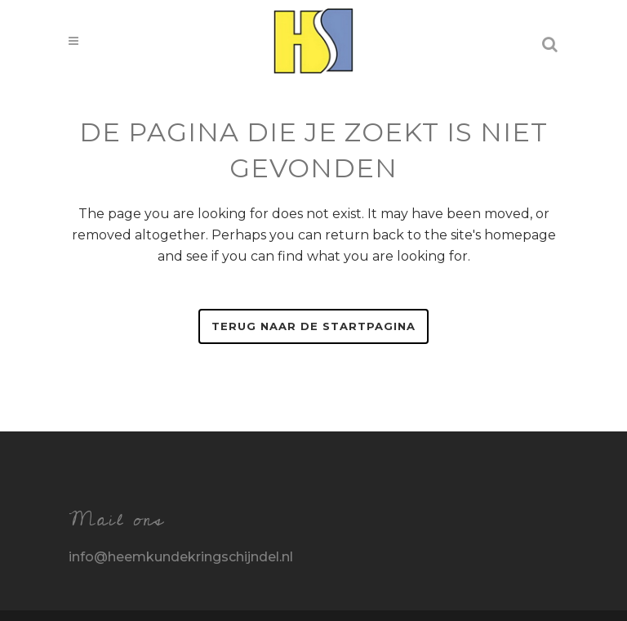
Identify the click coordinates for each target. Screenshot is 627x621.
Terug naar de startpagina (313, 326)
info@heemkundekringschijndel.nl (181, 557)
